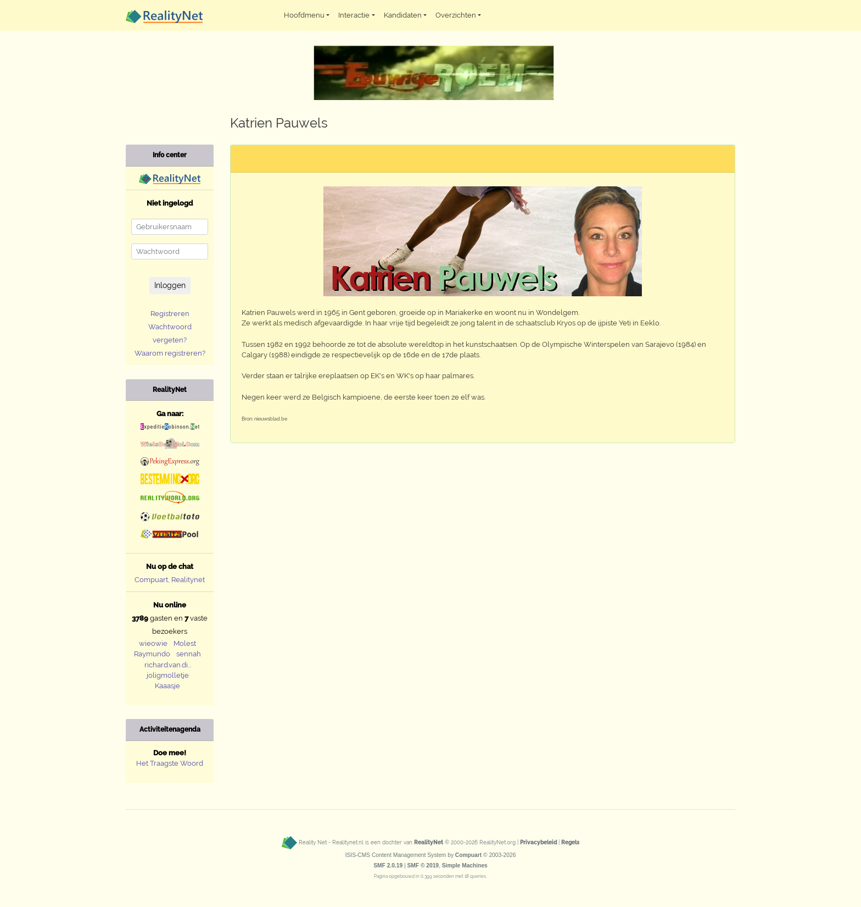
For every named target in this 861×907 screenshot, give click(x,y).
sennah (188, 654)
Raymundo (152, 654)
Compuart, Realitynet (170, 580)
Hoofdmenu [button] (304, 15)
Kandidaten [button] (403, 15)
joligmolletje (168, 675)
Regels (570, 842)
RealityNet (428, 842)
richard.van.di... (167, 665)
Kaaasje (167, 686)
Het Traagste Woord (169, 763)
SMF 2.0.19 (387, 865)
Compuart (468, 855)
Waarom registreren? (170, 353)
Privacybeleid (538, 842)
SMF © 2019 (423, 865)
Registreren (169, 313)
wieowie (153, 643)
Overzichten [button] (455, 15)
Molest (185, 643)
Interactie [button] (354, 15)
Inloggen (170, 285)
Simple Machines (465, 865)
